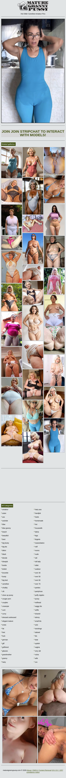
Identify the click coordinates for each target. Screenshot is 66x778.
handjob (37, 513)
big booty (5, 543)
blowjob (4, 561)
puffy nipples (39, 595)
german (4, 640)
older (36, 565)
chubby (4, 588)
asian (3, 513)
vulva (36, 655)
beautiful (4, 536)
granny (4, 658)
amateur (4, 509)
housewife (38, 528)
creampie (5, 606)
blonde (4, 558)
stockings (38, 629)
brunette (4, 573)
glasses (4, 651)
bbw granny (6, 528)
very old (37, 651)
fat (2, 629)
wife (36, 658)
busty (3, 576)
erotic (3, 625)
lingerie (37, 539)
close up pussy (7, 595)
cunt (3, 610)
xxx (35, 662)
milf (35, 547)
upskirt (37, 643)
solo (36, 625)
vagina (37, 647)
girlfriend (5, 647)
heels (36, 517)
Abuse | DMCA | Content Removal (39, 770)
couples (4, 602)
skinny (37, 617)
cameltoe (5, 584)
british (4, 569)
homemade (38, 521)
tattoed (37, 632)
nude (36, 554)
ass (3, 517)
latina (36, 532)
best (3, 539)
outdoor (37, 569)
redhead (37, 602)
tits (35, 636)
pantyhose (38, 591)
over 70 (37, 584)
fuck (3, 636)
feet (3, 632)
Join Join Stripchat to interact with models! (33, 133)
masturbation (39, 543)
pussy (36, 599)
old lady (37, 561)
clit (2, 591)
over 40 (37, 573)
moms (36, 550)
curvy (3, 614)
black (3, 554)
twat (36, 640)
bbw (3, 524)
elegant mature (7, 621)
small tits (37, 621)
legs (36, 536)
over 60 (37, 580)
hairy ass (37, 509)
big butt (4, 580)
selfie (36, 610)
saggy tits (38, 606)
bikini (3, 550)
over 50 (37, 576)
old (35, 558)
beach (4, 532)
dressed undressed (8, 617)
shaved (37, 614)
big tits (4, 547)
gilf (2, 643)
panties (37, 588)
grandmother (6, 655)
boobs (4, 565)
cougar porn (6, 599)
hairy (3, 662)
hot (35, 524)
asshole (4, 521)
